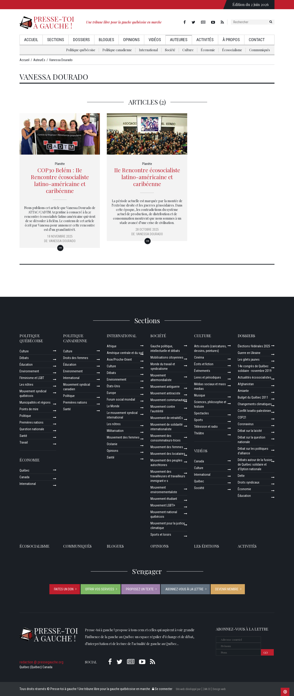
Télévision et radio (206, 426)
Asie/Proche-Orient (119, 359)
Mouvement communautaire (168, 400)
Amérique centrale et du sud (125, 353)
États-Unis (113, 386)
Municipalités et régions (35, 402)
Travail (24, 442)
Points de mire (29, 409)
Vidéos (155, 39)
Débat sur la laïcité (250, 431)
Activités (205, 39)
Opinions (131, 39)
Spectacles (201, 413)
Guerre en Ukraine (249, 353)
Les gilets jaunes (249, 359)
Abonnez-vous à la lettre (184, 589)
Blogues (106, 39)
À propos (231, 39)
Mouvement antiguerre (165, 386)
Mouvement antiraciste (165, 393)
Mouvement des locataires (167, 454)
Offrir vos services (99, 589)
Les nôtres (26, 384)
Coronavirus (246, 424)
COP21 (242, 417)
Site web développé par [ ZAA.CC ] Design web (201, 689)
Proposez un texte (140, 589)
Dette (241, 476)
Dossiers (81, 39)
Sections (55, 39)
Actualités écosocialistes (254, 377)
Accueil (31, 39)
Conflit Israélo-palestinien (254, 411)
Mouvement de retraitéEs (166, 418)
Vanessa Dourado (62, 241)
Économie (208, 50)
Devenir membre (226, 589)
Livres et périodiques (207, 377)
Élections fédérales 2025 (254, 346)
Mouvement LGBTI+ (162, 505)
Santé (23, 436)
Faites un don (64, 589)
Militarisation (115, 431)
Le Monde (113, 406)
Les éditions (206, 546)
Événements (202, 371)
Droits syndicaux (248, 482)
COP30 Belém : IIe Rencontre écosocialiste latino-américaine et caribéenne (60, 180)
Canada (24, 477)
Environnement (29, 371)
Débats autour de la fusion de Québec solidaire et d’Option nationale (255, 464)
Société (170, 50)
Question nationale (32, 429)
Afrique (111, 346)
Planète (60, 164)
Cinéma (199, 357)
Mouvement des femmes (123, 437)
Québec (24, 470)
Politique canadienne (117, 50)
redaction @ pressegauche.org (41, 662)
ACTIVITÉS (247, 546)
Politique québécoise (80, 50)
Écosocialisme (232, 50)
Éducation (26, 364)
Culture (188, 50)
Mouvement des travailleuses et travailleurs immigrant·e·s (167, 476)
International (148, 50)
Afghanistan (246, 384)
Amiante (243, 391)
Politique (25, 416)
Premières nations (31, 422)
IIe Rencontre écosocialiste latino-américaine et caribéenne (147, 176)
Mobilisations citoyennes (166, 357)
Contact (257, 39)
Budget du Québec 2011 (253, 397)
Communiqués (259, 50)
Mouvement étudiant (163, 499)
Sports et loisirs (160, 534)
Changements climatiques (255, 404)
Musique (199, 395)
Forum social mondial (121, 399)
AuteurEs (178, 39)
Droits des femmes (75, 358)
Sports (198, 420)
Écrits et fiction (203, 364)
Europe (111, 393)
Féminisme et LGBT (32, 378)
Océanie (112, 444)
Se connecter (162, 689)
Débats (24, 358)
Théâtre (199, 433)
